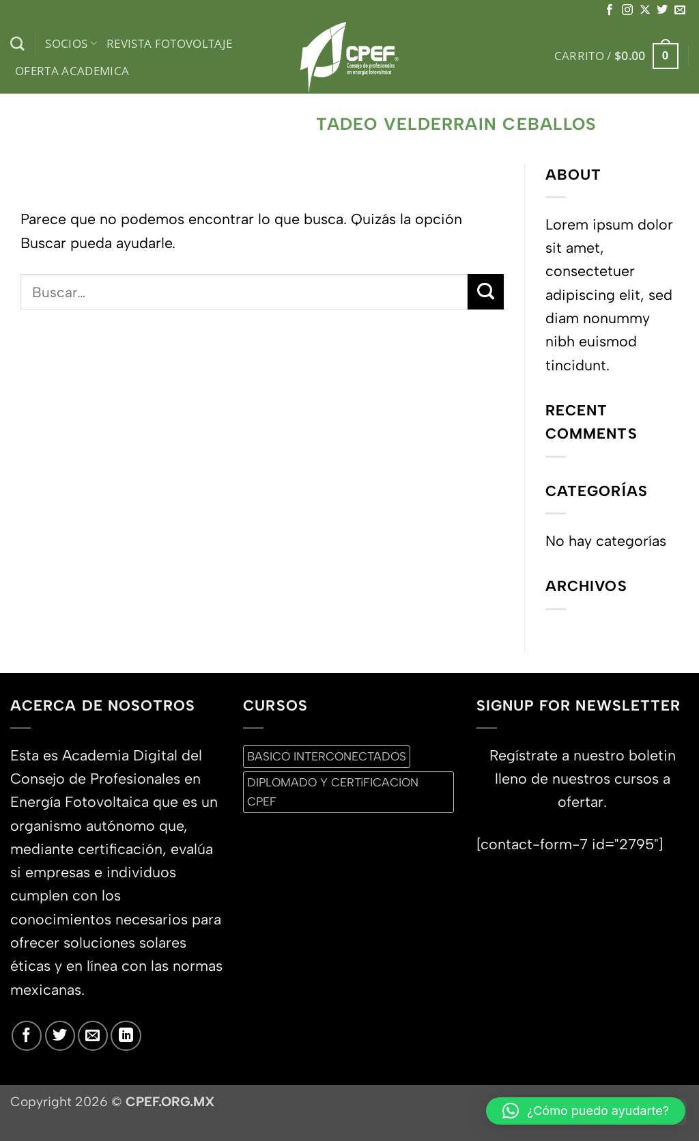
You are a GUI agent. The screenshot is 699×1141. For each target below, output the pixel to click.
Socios (71, 43)
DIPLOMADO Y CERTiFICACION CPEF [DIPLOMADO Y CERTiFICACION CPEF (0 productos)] (332, 791)
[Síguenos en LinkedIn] (126, 1036)
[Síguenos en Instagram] (627, 10)
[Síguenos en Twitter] (662, 10)
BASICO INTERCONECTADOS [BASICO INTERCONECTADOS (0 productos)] (326, 756)
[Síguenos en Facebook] (609, 10)
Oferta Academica (72, 71)
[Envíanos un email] (679, 10)
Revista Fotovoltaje (169, 43)
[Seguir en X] (645, 10)
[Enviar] (486, 292)
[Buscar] (17, 44)
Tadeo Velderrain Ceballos (456, 124)
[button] (616, 56)
